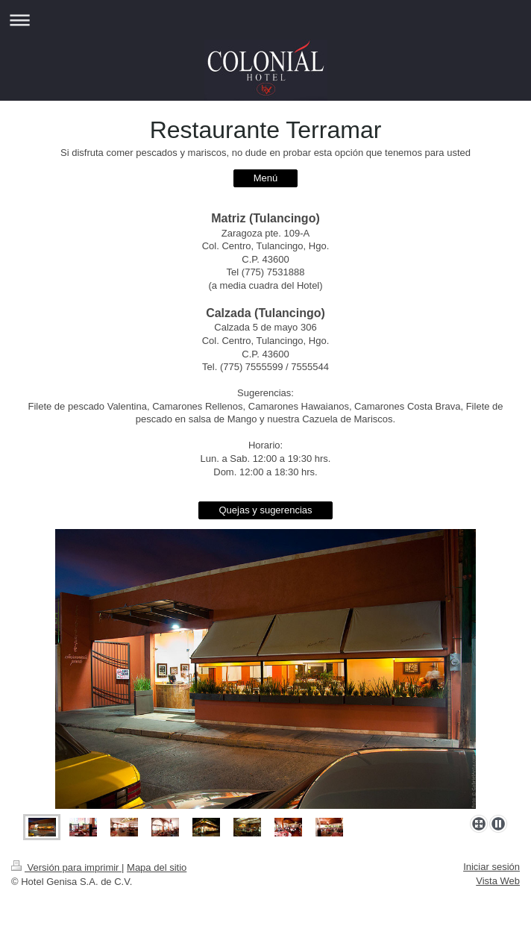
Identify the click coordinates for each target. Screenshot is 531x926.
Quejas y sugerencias (265, 510)
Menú (266, 178)
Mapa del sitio (156, 867)
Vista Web (498, 880)
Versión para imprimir (66, 867)
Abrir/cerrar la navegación (265, 20)
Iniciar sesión (491, 866)
